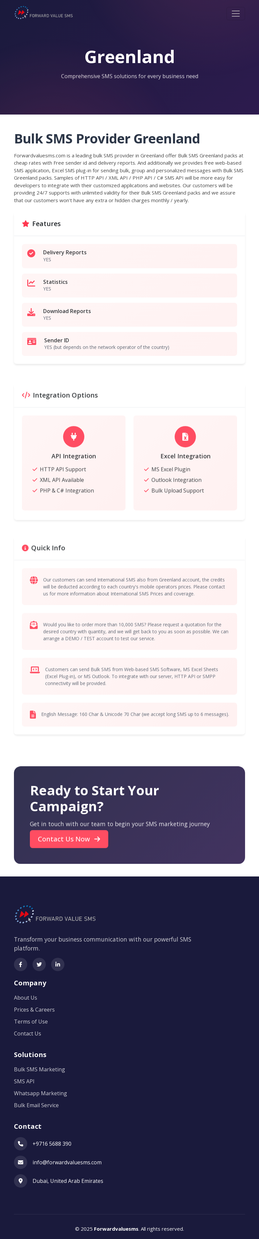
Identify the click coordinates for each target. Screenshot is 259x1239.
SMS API (24, 1078)
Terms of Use (31, 1018)
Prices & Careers (34, 1006)
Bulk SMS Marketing (39, 1066)
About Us (25, 994)
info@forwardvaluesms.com (67, 1159)
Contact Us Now (69, 851)
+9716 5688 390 (52, 1140)
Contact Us (27, 1030)
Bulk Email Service (36, 1102)
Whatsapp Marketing (40, 1090)
